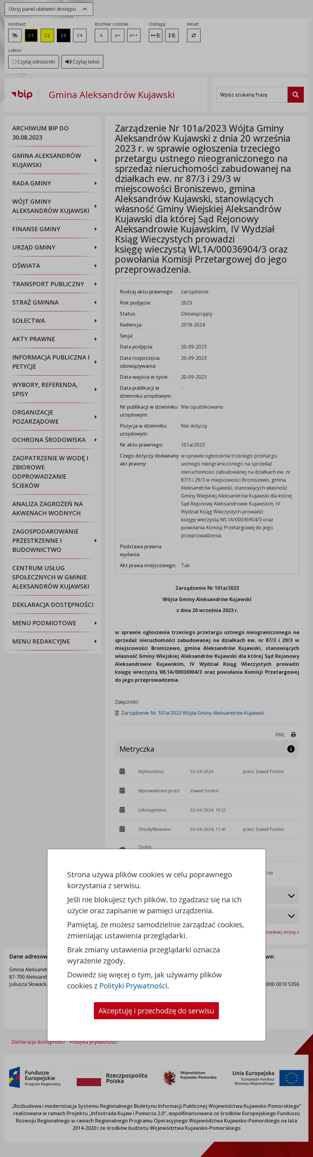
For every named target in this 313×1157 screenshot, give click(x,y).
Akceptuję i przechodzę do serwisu (156, 1011)
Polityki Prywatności (133, 985)
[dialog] (156, 578)
